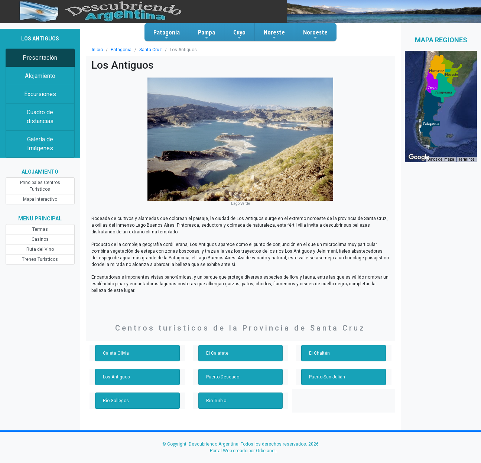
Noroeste (315, 34)
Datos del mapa (441, 159)
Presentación (40, 57)
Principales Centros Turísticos (40, 186)
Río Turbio (216, 400)
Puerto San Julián (327, 377)
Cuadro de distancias (40, 117)
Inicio (97, 49)
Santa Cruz (150, 49)
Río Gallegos (116, 400)
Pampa (206, 34)
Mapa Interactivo (40, 199)
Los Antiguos (116, 377)
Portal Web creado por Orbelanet (243, 450)
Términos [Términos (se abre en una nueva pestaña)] (467, 159)
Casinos (40, 239)
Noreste (274, 34)
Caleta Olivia (116, 353)
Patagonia (166, 34)
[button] (431, 123)
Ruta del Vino (40, 249)
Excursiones (40, 94)
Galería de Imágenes (40, 144)
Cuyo (239, 34)
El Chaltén (319, 353)
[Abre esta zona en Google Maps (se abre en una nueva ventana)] (419, 157)
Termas (40, 229)
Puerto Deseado (222, 377)
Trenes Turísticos (40, 259)
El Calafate (217, 353)
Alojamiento (40, 75)
